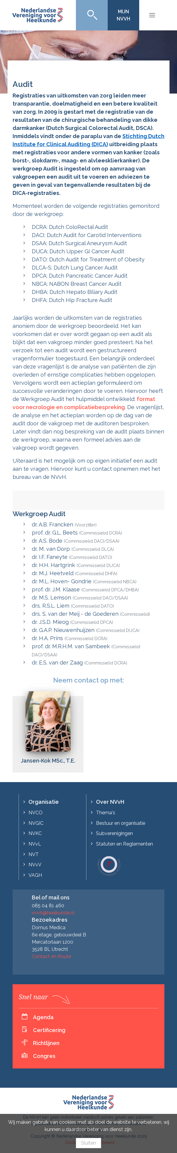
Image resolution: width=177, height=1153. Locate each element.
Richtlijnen (46, 1043)
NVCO (35, 812)
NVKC (35, 833)
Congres (44, 1056)
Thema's (105, 812)
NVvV (34, 865)
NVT (33, 854)
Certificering (49, 1030)
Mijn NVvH (123, 15)
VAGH (35, 875)
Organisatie (43, 802)
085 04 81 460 (48, 905)
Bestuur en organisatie (120, 823)
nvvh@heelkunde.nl (53, 913)
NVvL (34, 844)
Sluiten (88, 1143)
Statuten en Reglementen (124, 844)
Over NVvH (110, 802)
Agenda (43, 1017)
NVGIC (36, 823)
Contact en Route (51, 956)
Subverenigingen (114, 833)
